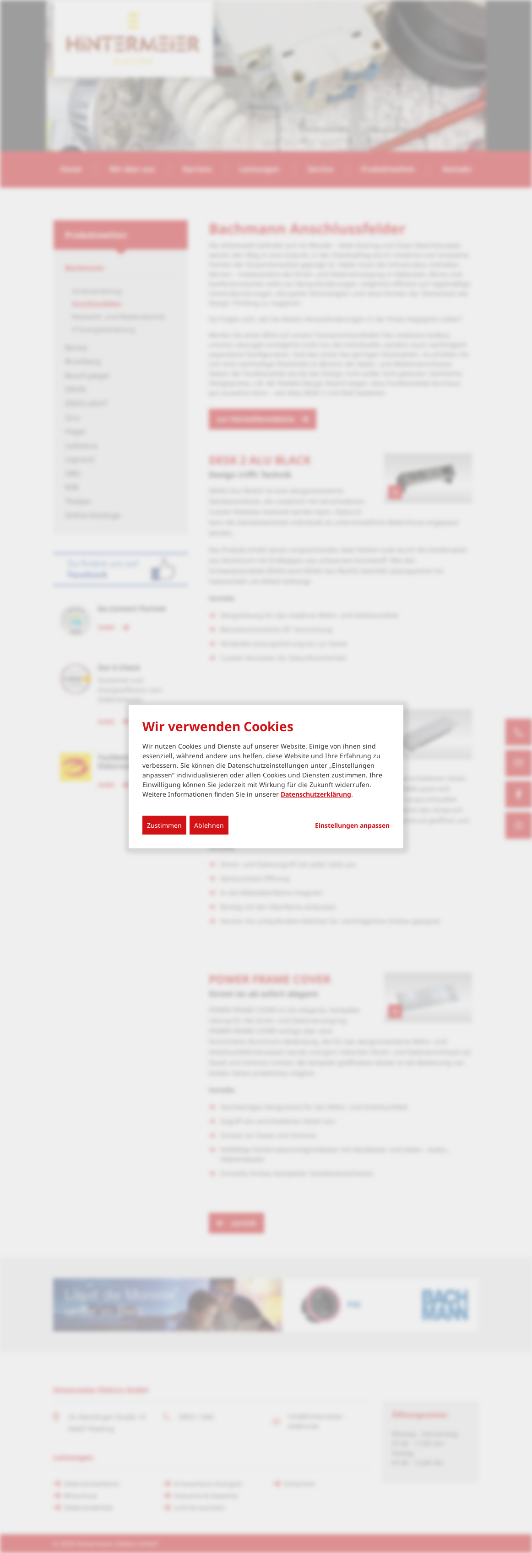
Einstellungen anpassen (352, 825)
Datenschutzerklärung (316, 793)
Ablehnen (209, 824)
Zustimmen (164, 824)
